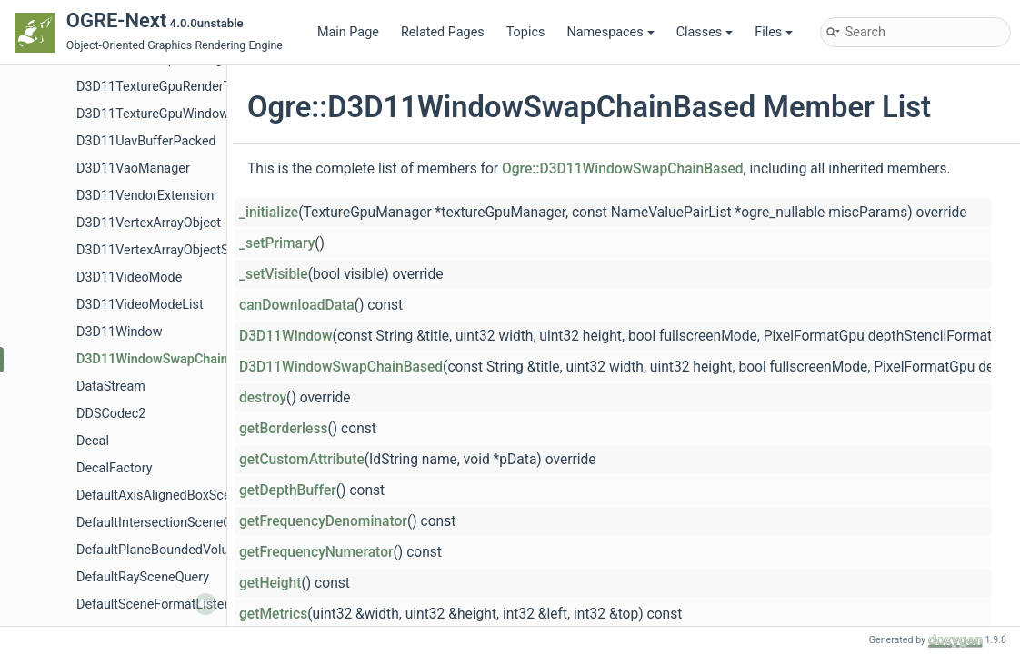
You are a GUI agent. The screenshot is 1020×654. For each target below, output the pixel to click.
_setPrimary (277, 243)
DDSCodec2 (110, 413)
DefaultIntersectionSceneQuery (166, 522)
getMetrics (273, 614)
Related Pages (443, 32)
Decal (92, 441)
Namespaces (610, 32)
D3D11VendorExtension (145, 195)
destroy (262, 398)
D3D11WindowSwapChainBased (170, 359)
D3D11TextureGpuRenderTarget (168, 86)
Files (774, 32)
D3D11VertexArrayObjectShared (169, 250)
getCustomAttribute (302, 459)
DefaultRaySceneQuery (142, 577)
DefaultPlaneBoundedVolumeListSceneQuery (207, 550)
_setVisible (273, 274)
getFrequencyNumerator (316, 552)
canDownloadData (297, 305)
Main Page (348, 32)
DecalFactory (114, 468)
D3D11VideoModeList (140, 304)
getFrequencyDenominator (323, 521)
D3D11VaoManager (133, 168)
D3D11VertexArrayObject (148, 223)
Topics (525, 32)
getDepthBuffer (287, 490)
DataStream (110, 386)
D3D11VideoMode (129, 277)
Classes (705, 32)
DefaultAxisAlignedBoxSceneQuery (177, 495)
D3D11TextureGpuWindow (152, 114)
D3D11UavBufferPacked (146, 141)
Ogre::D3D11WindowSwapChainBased (623, 169)
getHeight (270, 583)
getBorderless (283, 429)
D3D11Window (119, 332)
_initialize (268, 212)
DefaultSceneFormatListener (159, 604)
